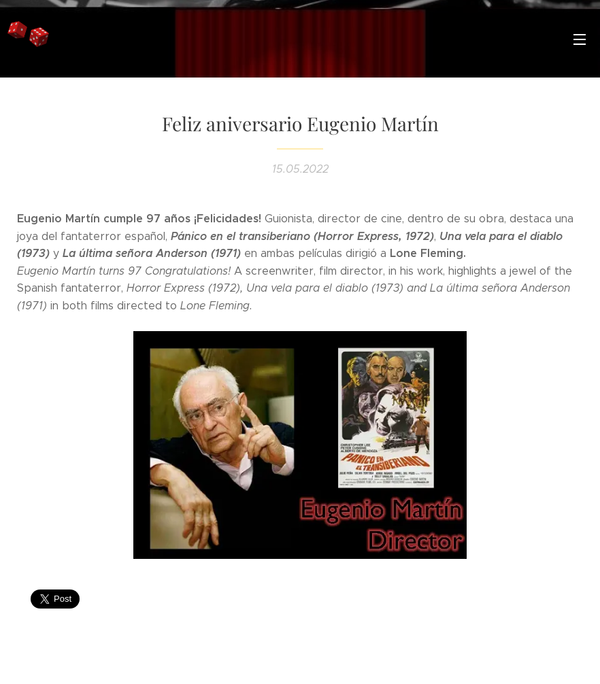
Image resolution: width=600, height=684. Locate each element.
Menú (579, 39)
